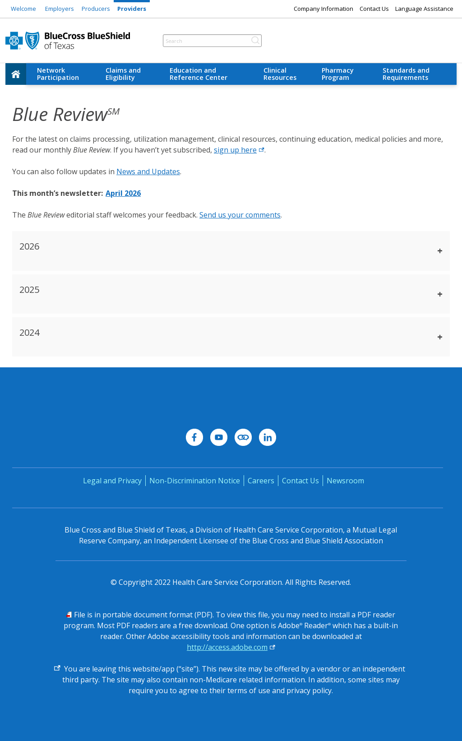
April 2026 (123, 193)
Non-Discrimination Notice (194, 481)
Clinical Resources (279, 74)
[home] (15, 74)
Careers (261, 481)
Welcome (23, 9)
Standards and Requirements (406, 74)
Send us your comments (240, 215)
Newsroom (345, 481)
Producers (96, 9)
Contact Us (374, 9)
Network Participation (58, 74)
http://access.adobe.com (227, 647)
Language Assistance (424, 9)
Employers (59, 9)
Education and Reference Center (198, 74)
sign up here (239, 150)
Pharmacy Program (338, 74)
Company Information (323, 9)
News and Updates (148, 171)
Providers (131, 9)
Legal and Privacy (112, 481)
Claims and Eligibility (123, 74)
